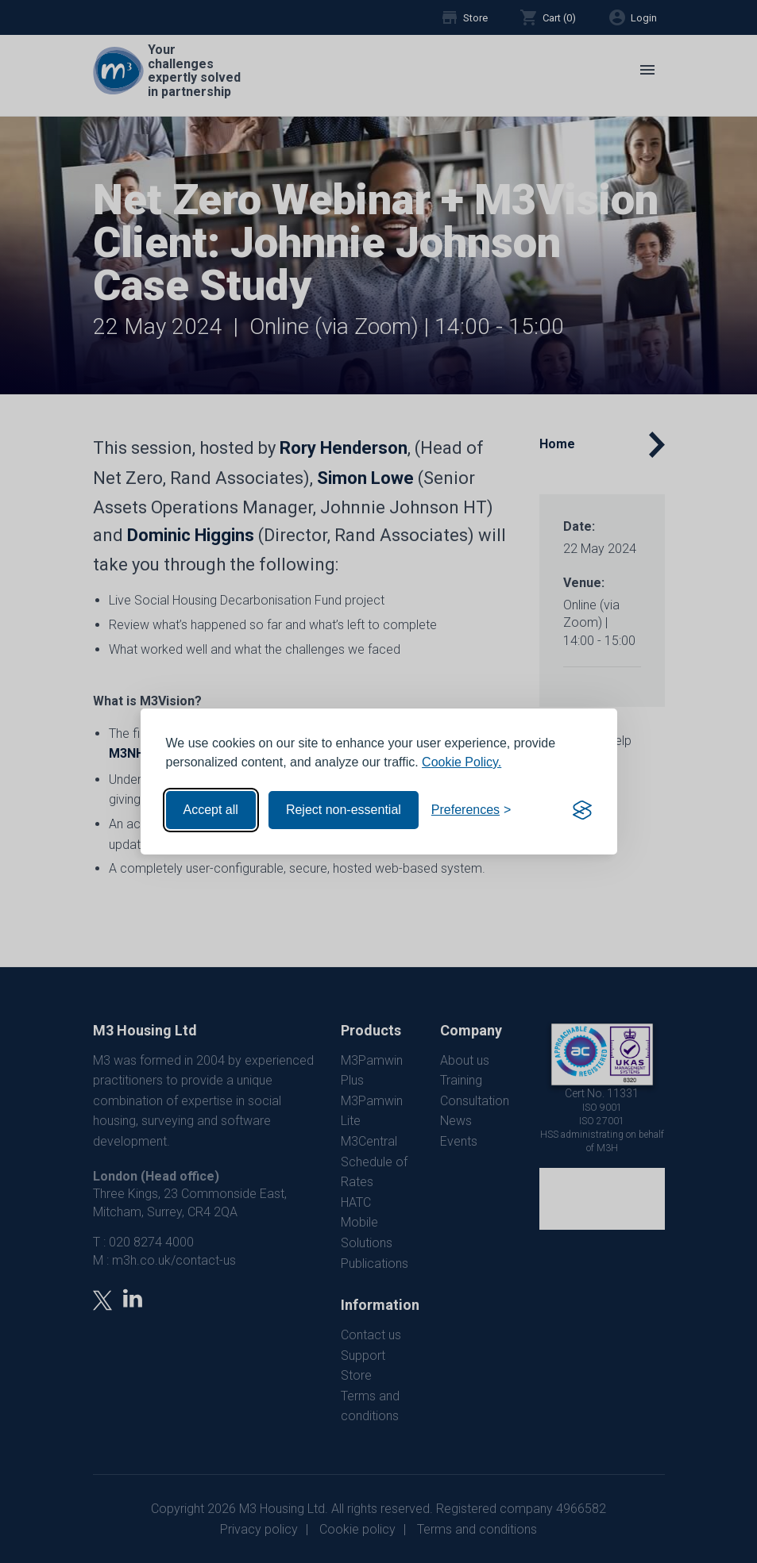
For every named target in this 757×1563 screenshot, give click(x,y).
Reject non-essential (343, 809)
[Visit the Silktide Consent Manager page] (582, 810)
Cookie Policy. (461, 762)
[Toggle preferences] (471, 810)
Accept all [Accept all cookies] (210, 809)
